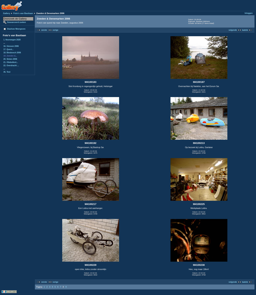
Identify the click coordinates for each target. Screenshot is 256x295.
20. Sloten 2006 (10, 59)
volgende (233, 30)
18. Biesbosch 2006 (12, 53)
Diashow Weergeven (16, 29)
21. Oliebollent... (10, 62)
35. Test (6, 72)
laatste (245, 30)
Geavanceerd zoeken (16, 22)
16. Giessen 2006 (11, 46)
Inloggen (249, 13)
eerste (44, 30)
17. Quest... (8, 49)
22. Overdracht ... (11, 65)
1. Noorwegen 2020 (12, 40)
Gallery (6, 13)
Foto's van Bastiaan (23, 13)
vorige (55, 30)
